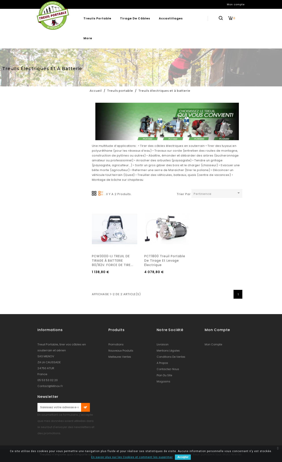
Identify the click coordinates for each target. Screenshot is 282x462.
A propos (162, 363)
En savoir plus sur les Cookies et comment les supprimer (132, 457)
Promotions (116, 344)
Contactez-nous (168, 369)
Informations (50, 329)
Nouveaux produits (120, 350)
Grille (94, 193)
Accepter (182, 457)
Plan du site (164, 375)
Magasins (163, 381)
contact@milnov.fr (50, 386)
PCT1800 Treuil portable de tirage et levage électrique (164, 260)
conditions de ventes (171, 357)
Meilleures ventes (119, 357)
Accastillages (171, 18)
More (87, 38)
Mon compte (213, 344)
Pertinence (217, 193)
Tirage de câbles (135, 18)
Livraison (163, 344)
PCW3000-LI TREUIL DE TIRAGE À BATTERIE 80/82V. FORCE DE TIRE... (112, 260)
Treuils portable (97, 18)
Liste (100, 193)
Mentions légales (168, 350)
